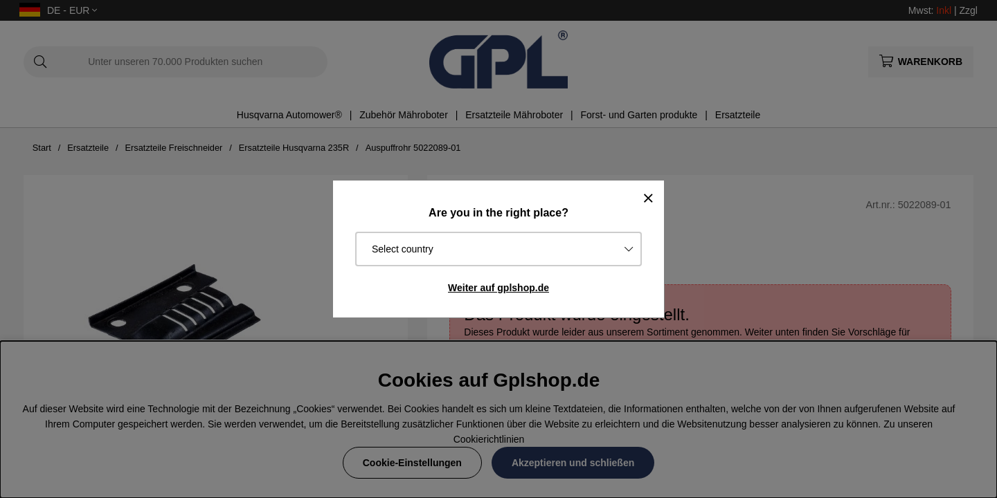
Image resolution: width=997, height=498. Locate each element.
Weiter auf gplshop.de (498, 287)
